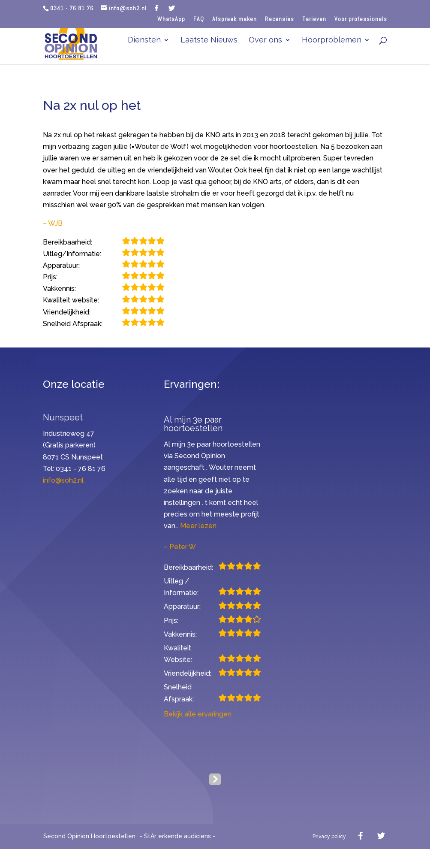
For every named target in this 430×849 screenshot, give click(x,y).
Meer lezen (198, 526)
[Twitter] (171, 8)
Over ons (265, 40)
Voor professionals (360, 19)
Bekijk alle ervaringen (198, 714)
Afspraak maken (234, 19)
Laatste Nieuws (209, 40)
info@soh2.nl (63, 480)
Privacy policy (329, 837)
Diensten (144, 40)
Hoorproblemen (331, 40)
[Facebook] (156, 8)
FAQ (198, 19)
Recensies (279, 19)
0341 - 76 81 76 (71, 8)
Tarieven (314, 19)
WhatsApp (171, 19)
